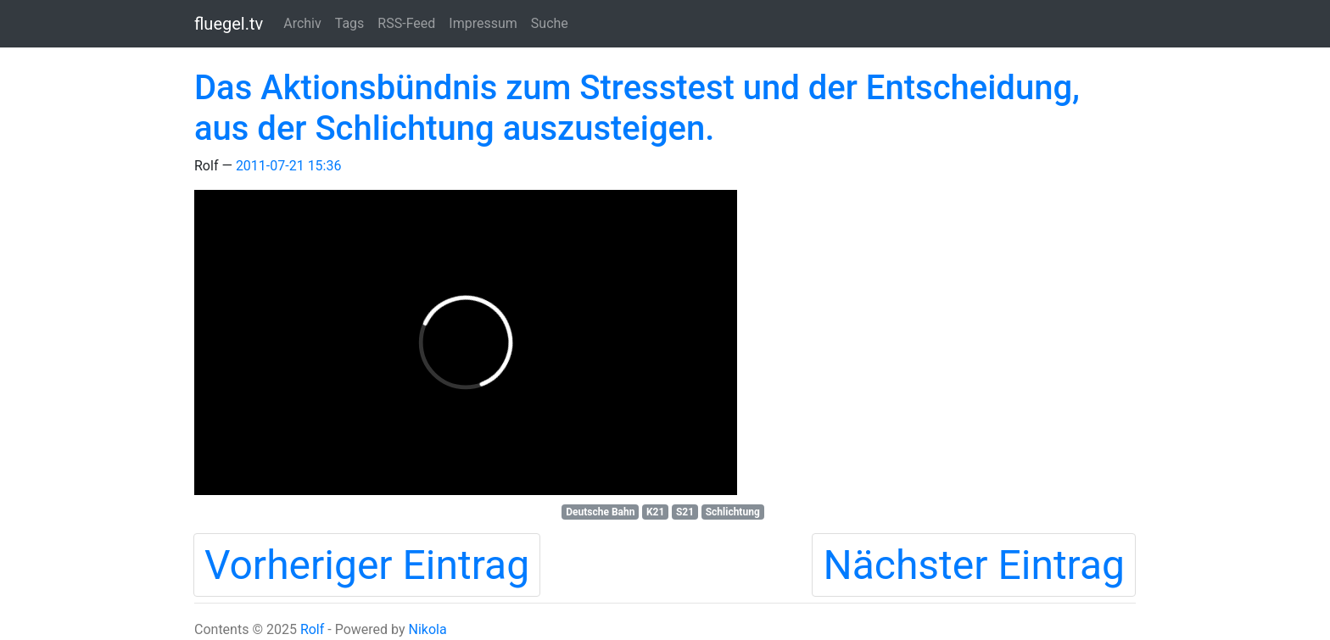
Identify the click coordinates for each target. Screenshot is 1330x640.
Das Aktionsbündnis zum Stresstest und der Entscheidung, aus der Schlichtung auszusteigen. (637, 108)
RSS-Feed (406, 23)
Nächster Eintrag (974, 565)
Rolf (312, 629)
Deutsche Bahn (600, 512)
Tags (350, 23)
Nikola (427, 629)
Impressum (483, 23)
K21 (655, 512)
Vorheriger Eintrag (366, 565)
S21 (685, 512)
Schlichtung (733, 512)
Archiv (302, 23)
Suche (549, 23)
